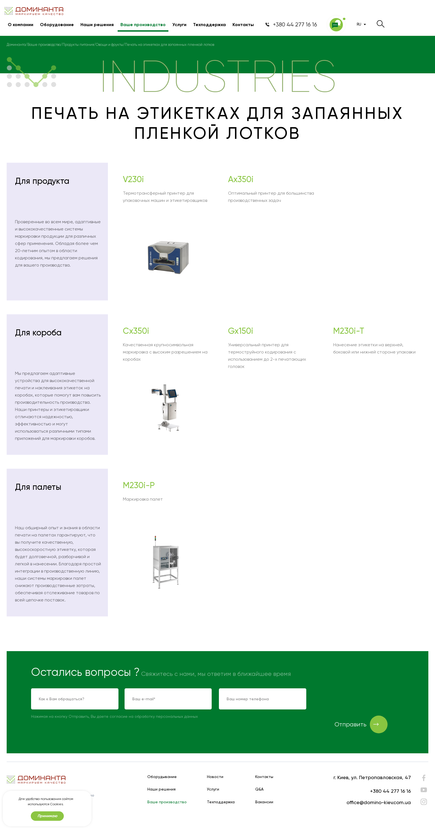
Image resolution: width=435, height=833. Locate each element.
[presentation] (355, 699)
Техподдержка (209, 24)
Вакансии (264, 802)
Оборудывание (162, 777)
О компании (20, 24)
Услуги (179, 24)
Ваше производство (143, 24)
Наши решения (97, 24)
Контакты (243, 24)
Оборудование (57, 24)
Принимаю (47, 816)
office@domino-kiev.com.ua (379, 802)
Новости (215, 777)
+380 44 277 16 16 (390, 791)
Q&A (259, 789)
